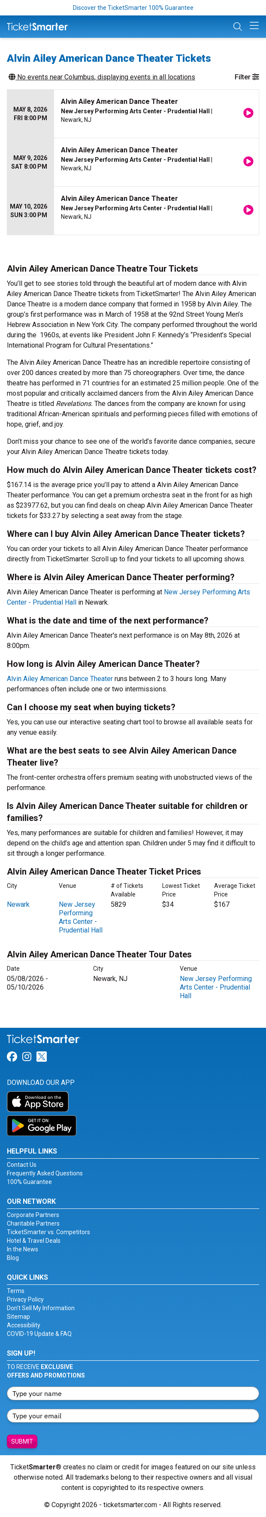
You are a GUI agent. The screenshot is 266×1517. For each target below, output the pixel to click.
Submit (22, 1441)
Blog (13, 1257)
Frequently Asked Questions (45, 1173)
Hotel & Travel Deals (33, 1240)
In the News (22, 1249)
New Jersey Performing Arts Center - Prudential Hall (81, 917)
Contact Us (21, 1164)
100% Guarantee (29, 1181)
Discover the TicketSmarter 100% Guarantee (133, 7)
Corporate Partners (33, 1214)
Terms (15, 1290)
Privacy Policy (25, 1299)
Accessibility (23, 1325)
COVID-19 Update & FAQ (39, 1333)
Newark (18, 904)
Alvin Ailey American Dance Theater (60, 679)
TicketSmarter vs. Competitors (48, 1232)
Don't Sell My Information (41, 1308)
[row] (133, 114)
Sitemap (18, 1316)
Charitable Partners (33, 1223)
